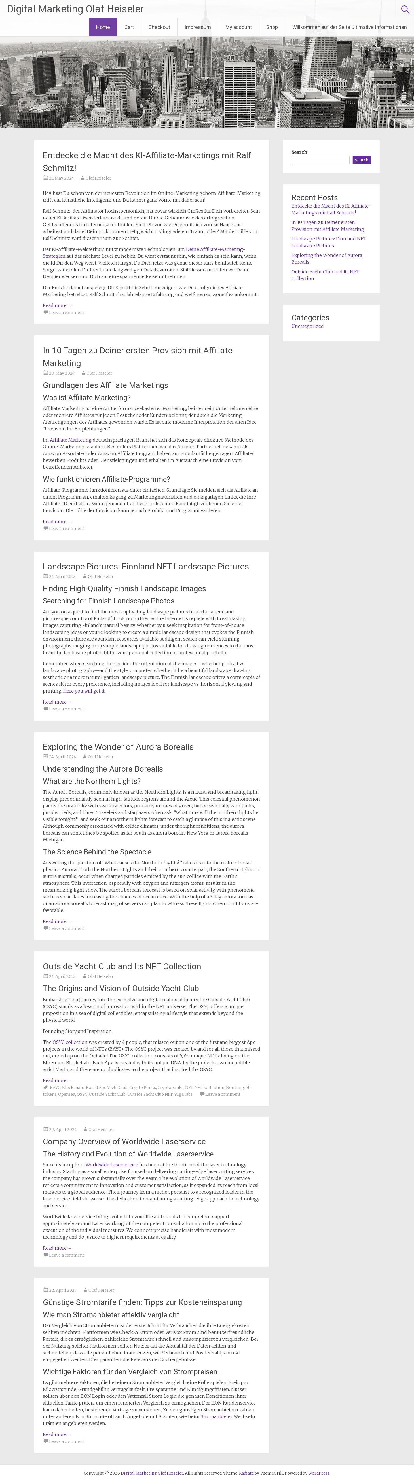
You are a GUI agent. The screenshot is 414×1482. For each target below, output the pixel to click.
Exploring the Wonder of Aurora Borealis (118, 747)
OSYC (82, 1094)
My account (238, 27)
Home (103, 27)
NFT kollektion (209, 1087)
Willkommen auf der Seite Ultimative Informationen (349, 27)
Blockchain (73, 1087)
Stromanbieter (217, 1416)
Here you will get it (84, 691)
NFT (189, 1087)
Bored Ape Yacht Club (107, 1087)
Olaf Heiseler (98, 178)
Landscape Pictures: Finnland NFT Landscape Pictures (146, 566)
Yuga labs (183, 1094)
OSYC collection (70, 1042)
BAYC (55, 1087)
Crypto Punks (142, 1087)
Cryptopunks (170, 1087)
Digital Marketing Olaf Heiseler (75, 9)
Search (299, 152)
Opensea (66, 1094)
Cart (129, 27)
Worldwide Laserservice (112, 1165)
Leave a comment (66, 312)
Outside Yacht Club (107, 1094)
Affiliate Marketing (71, 440)
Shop (272, 27)
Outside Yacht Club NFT (149, 1094)
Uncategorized (308, 326)
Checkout (159, 27)
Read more (57, 305)
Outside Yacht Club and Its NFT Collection (122, 966)
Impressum (198, 27)
